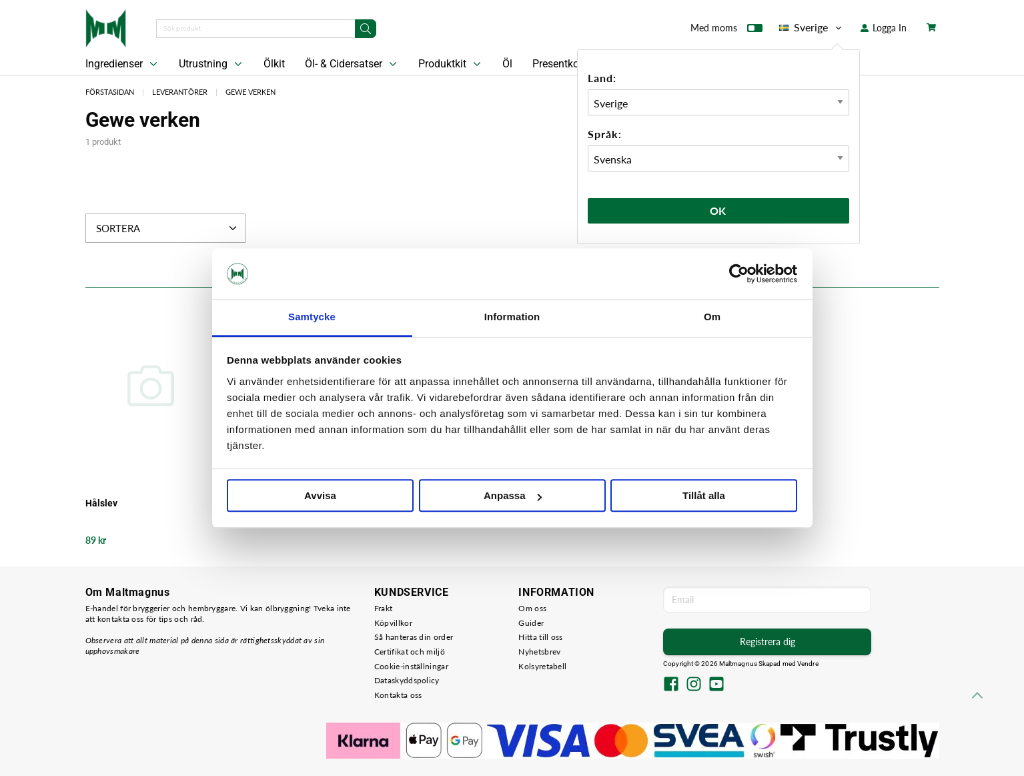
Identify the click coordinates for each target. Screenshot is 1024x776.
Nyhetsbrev (539, 652)
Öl (507, 63)
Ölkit (274, 63)
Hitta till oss (540, 637)
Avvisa (320, 496)
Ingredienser (122, 64)
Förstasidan (109, 91)
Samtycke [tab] (312, 317)
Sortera (167, 228)
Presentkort (559, 63)
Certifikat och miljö (409, 652)
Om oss (532, 608)
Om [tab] (712, 317)
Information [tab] (512, 317)
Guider (531, 623)
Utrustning (212, 64)
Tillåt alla (703, 496)
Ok (718, 210)
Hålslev (101, 503)
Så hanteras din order (413, 637)
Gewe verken (250, 91)
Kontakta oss (398, 695)
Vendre (808, 663)
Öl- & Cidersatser (352, 64)
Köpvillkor (393, 623)
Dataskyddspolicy (407, 680)
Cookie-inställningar (411, 666)
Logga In (884, 27)
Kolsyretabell (542, 666)
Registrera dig (767, 641)
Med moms (726, 30)
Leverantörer (179, 91)
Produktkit (451, 64)
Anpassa (513, 496)
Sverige (811, 27)
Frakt (383, 608)
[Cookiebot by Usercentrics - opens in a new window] (738, 274)
